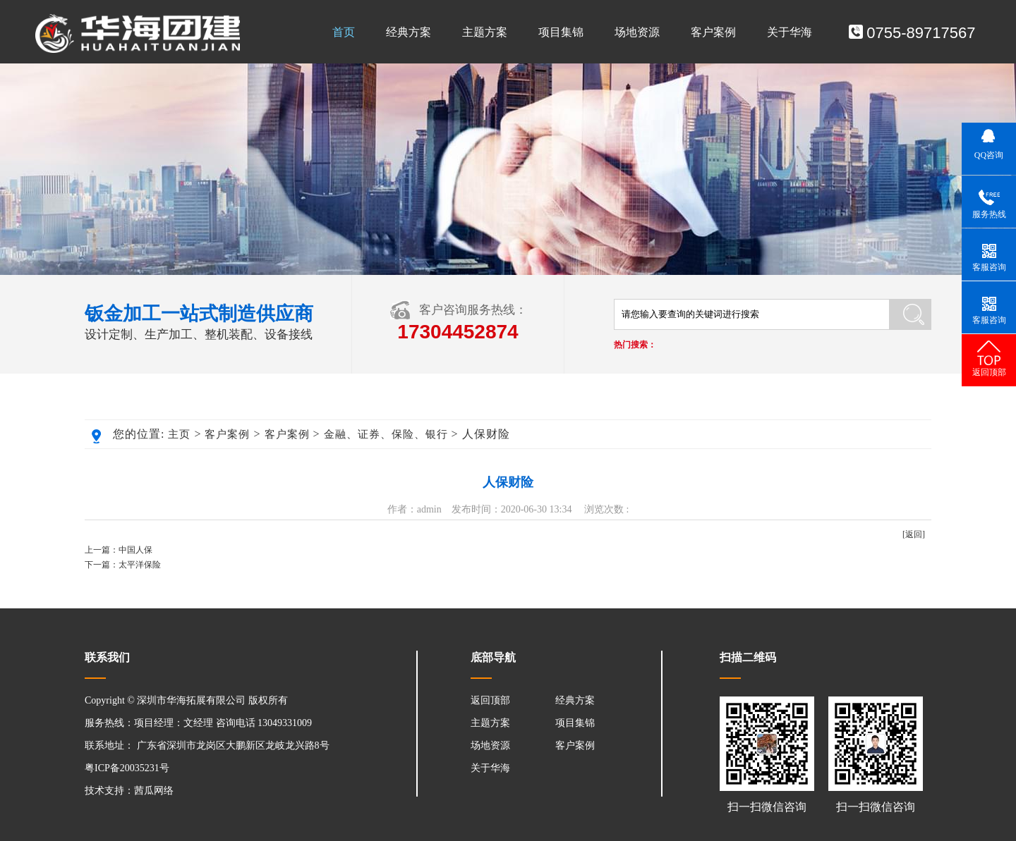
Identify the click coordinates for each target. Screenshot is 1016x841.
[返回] (913, 534)
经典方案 (408, 32)
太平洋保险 (140, 565)
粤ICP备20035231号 (127, 768)
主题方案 (484, 32)
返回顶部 (490, 700)
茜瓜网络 (154, 790)
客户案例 (713, 32)
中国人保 (135, 550)
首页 (343, 32)
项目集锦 (560, 32)
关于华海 (789, 32)
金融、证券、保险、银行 (386, 434)
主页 (179, 434)
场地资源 (637, 32)
